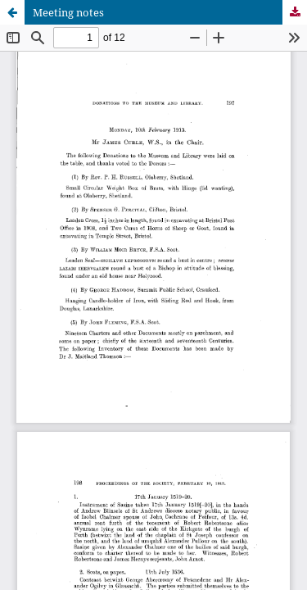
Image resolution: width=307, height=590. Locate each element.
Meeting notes (68, 12)
